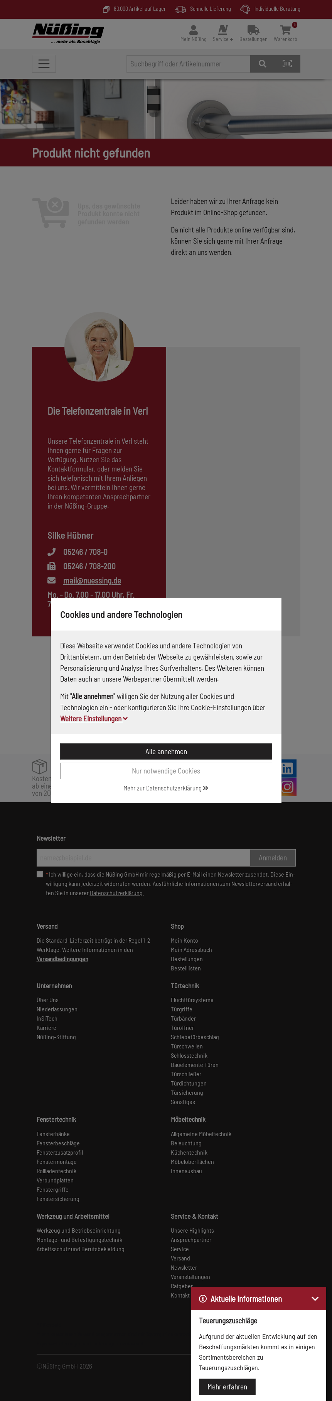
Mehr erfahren (227, 1386)
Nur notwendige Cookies (166, 770)
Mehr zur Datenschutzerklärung (166, 788)
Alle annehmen (166, 751)
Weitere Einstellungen (94, 718)
